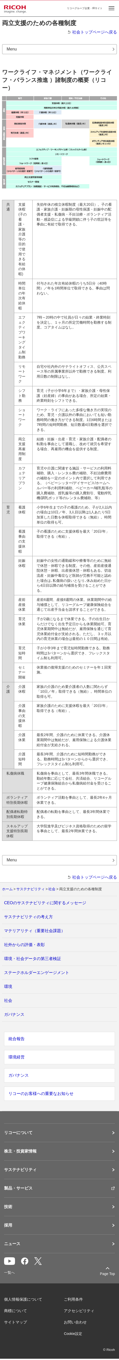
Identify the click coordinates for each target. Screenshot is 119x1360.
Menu (12, 49)
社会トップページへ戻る (94, 32)
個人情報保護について (23, 1299)
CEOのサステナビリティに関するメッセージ (45, 903)
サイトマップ (15, 1322)
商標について (15, 1311)
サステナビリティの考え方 (28, 917)
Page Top (107, 1274)
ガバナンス (14, 1014)
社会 (51, 889)
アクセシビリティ (79, 1311)
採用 (8, 1225)
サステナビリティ (30, 889)
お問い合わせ (75, 1322)
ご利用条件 (73, 1299)
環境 (8, 986)
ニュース (12, 1244)
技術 (8, 1207)
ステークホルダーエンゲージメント (36, 972)
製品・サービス (18, 1188)
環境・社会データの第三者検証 (32, 958)
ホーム (7, 889)
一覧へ (9, 1272)
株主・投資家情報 (20, 1151)
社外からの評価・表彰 (24, 945)
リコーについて (18, 1133)
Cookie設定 (73, 1334)
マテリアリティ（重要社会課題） (34, 931)
